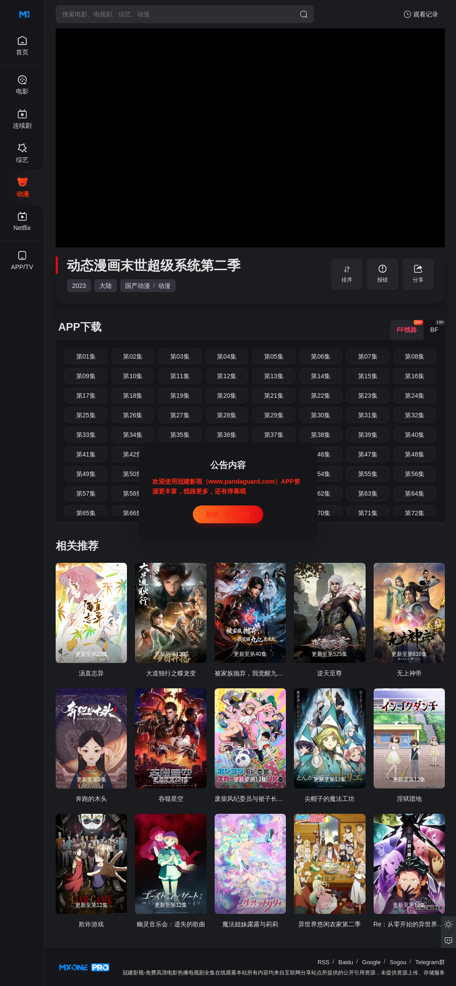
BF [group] (437, 326)
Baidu (345, 962)
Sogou (398, 962)
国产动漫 (137, 285)
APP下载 (80, 327)
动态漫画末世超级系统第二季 (153, 265)
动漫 (164, 285)
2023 (79, 285)
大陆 (105, 285)
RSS (324, 962)
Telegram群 (430, 962)
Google (371, 962)
